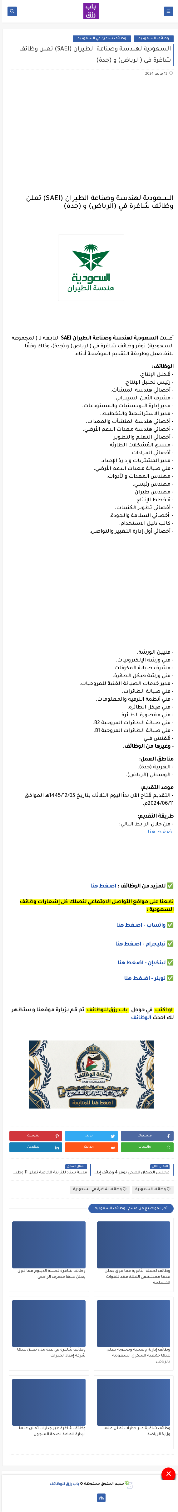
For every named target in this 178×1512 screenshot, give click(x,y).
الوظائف (138, 1018)
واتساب (154, 926)
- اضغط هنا (129, 926)
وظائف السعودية (151, 39)
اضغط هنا (158, 832)
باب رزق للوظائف (62, 1484)
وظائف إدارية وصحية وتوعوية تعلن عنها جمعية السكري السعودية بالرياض (136, 1356)
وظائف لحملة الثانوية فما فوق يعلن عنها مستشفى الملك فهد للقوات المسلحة (135, 1277)
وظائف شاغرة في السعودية (99, 39)
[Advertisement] (88, 133)
